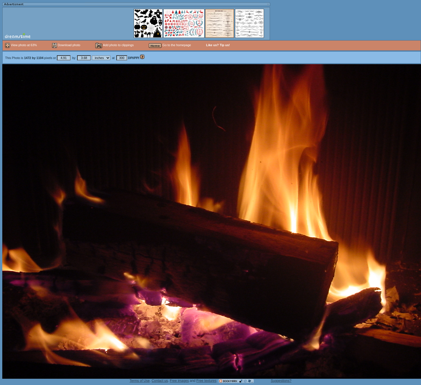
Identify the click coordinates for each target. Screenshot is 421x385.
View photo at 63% (21, 45)
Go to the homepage (170, 45)
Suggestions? (281, 381)
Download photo (66, 45)
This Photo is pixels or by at (72, 58)
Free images (179, 381)
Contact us (160, 381)
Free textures (206, 381)
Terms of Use (140, 381)
